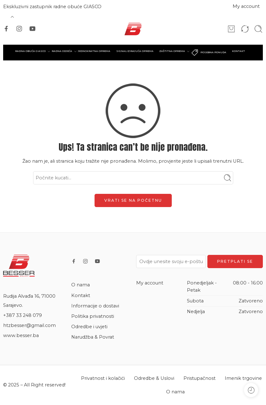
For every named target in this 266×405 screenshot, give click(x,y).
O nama (80, 285)
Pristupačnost (199, 378)
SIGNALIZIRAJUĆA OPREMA (134, 51)
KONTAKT (238, 51)
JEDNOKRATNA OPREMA (94, 51)
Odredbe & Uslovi (154, 378)
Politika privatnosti (92, 316)
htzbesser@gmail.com (29, 325)
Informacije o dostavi (95, 306)
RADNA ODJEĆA (62, 51)
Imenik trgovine (243, 378)
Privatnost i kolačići (103, 378)
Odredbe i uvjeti (89, 326)
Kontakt (80, 295)
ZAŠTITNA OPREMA (172, 51)
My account (246, 6)
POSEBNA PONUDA (208, 52)
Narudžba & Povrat (92, 337)
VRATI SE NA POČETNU (133, 200)
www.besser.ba (21, 335)
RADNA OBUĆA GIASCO (30, 51)
